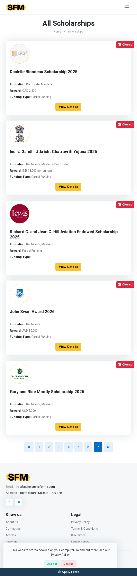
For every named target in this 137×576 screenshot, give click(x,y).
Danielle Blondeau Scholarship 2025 (43, 72)
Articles (11, 535)
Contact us (13, 528)
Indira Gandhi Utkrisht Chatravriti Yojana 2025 (53, 152)
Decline (68, 563)
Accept (52, 563)
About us (12, 522)
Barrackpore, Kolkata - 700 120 (41, 493)
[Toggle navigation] (126, 7)
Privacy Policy (80, 522)
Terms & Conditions (84, 528)
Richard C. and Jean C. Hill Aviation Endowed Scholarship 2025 (64, 234)
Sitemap (11, 542)
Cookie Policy (80, 542)
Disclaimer (78, 535)
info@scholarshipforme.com (35, 486)
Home (57, 31)
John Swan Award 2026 (32, 312)
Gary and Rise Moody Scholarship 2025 (47, 392)
